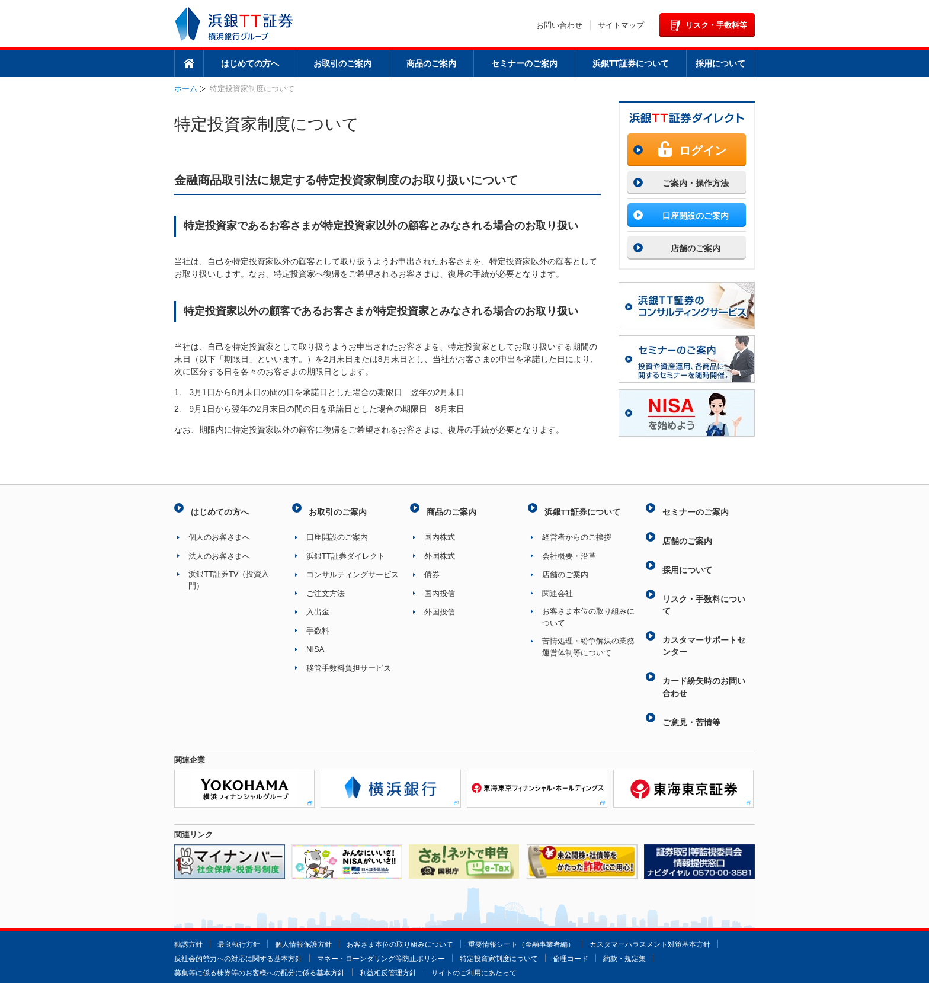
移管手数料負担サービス (348, 661)
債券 (432, 567)
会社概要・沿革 (569, 549)
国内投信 (439, 586)
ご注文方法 (325, 586)
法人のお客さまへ (219, 549)
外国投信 (439, 604)
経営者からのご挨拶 (576, 530)
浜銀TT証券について (630, 63)
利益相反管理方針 (519, 925)
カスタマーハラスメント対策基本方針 (239, 911)
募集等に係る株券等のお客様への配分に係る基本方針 (381, 925)
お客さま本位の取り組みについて (588, 610)
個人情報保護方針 (311, 896)
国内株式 (439, 530)
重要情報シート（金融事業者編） (545, 896)
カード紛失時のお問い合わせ (703, 650)
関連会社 (557, 586)
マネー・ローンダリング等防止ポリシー (542, 911)
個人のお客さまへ (219, 530)
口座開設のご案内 (337, 530)
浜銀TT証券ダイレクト (345, 549)
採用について (720, 63)
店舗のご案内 (565, 567)
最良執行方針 (243, 896)
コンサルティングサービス (352, 567)
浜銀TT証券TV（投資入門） (229, 572)
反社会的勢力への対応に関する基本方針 (389, 911)
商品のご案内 (431, 63)
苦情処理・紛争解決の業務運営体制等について (588, 639)
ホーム (189, 63)
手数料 (317, 623)
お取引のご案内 (342, 63)
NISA (315, 642)
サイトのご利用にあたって (611, 925)
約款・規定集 (251, 925)
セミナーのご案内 (524, 63)
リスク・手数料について (703, 580)
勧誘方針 (189, 896)
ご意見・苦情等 (690, 678)
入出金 (317, 604)
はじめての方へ (250, 63)
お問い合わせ (559, 25)
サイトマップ (621, 25)
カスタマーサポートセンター (703, 615)
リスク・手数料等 (716, 25)
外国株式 (439, 549)
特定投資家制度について (669, 911)
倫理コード (193, 925)
